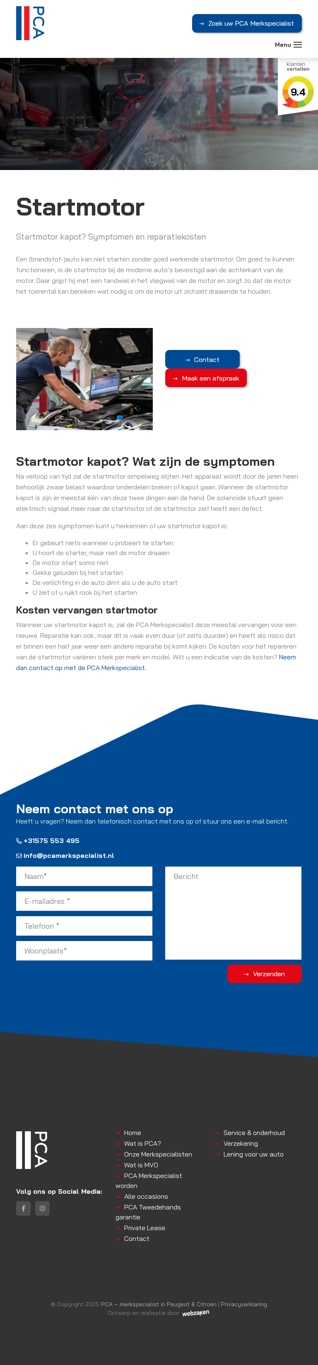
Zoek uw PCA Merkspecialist (251, 23)
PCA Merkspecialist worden (149, 1180)
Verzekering (241, 1143)
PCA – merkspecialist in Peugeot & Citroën (159, 1304)
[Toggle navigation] (298, 44)
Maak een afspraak (210, 378)
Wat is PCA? (142, 1143)
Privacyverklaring (244, 1304)
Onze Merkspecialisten (158, 1154)
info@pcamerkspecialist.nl (65, 855)
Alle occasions (146, 1196)
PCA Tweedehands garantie (148, 1212)
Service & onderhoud (254, 1132)
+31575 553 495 (48, 840)
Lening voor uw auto (254, 1154)
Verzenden (269, 974)
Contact (206, 359)
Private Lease (144, 1228)
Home (132, 1132)
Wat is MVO (141, 1165)
